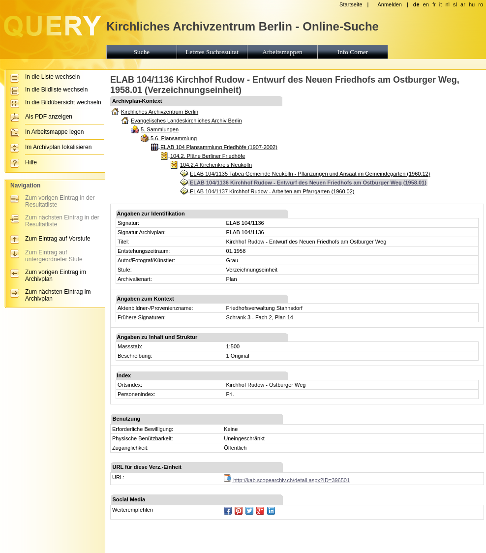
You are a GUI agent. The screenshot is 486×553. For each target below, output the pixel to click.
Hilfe (31, 162)
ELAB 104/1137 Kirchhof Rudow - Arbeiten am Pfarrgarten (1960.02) (272, 191)
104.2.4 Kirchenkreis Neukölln (216, 165)
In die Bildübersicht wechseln (63, 102)
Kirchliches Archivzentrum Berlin (159, 112)
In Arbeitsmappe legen (54, 131)
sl (455, 4)
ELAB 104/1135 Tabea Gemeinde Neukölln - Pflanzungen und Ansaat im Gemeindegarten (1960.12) (310, 174)
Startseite (350, 4)
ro (480, 4)
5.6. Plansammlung (174, 138)
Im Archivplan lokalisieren (58, 147)
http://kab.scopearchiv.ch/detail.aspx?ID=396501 (287, 480)
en (426, 4)
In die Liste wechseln (52, 76)
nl (447, 4)
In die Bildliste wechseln (56, 89)
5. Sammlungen (160, 129)
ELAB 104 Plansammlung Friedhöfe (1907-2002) (218, 147)
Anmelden (389, 4)
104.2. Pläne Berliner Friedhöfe (207, 156)
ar (462, 4)
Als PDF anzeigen (48, 116)
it (440, 4)
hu (472, 4)
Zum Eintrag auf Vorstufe (58, 238)
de (416, 4)
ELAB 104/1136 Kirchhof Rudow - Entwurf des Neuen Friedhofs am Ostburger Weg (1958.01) (308, 182)
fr (434, 4)
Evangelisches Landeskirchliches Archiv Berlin (186, 120)
